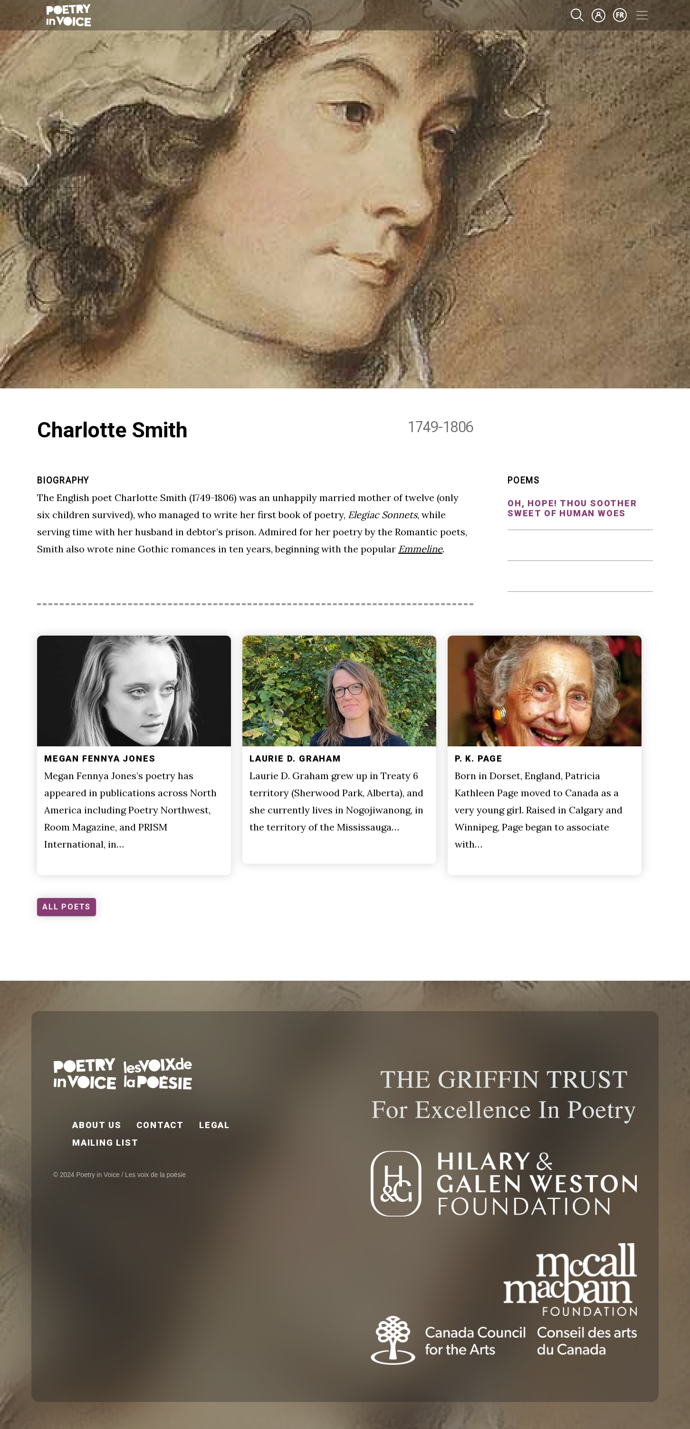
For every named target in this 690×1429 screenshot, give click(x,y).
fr (620, 15)
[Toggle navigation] (642, 15)
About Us (96, 1125)
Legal (214, 1125)
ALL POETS (66, 906)
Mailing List (105, 1143)
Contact (160, 1125)
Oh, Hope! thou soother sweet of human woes (572, 508)
